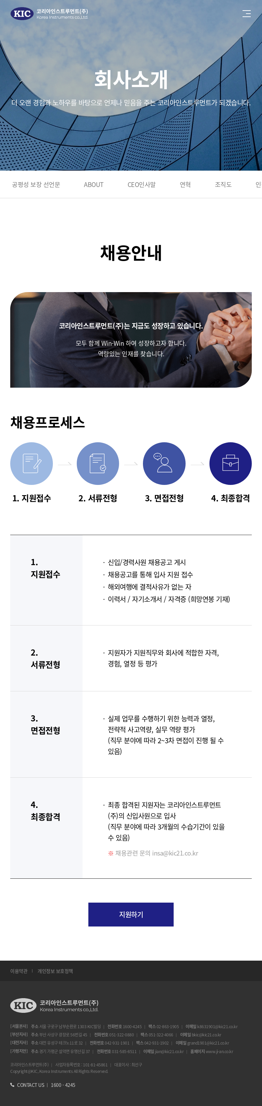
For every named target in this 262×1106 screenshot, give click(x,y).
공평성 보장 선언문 (36, 184)
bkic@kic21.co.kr (206, 1034)
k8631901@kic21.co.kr (217, 1026)
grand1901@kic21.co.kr (208, 1043)
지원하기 (131, 914)
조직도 (223, 184)
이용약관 (18, 970)
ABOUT (94, 184)
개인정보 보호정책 (55, 970)
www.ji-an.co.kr (219, 1051)
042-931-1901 (117, 1043)
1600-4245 (132, 1026)
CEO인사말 (142, 184)
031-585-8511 (124, 1051)
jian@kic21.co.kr (169, 1051)
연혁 (185, 184)
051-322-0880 (121, 1034)
